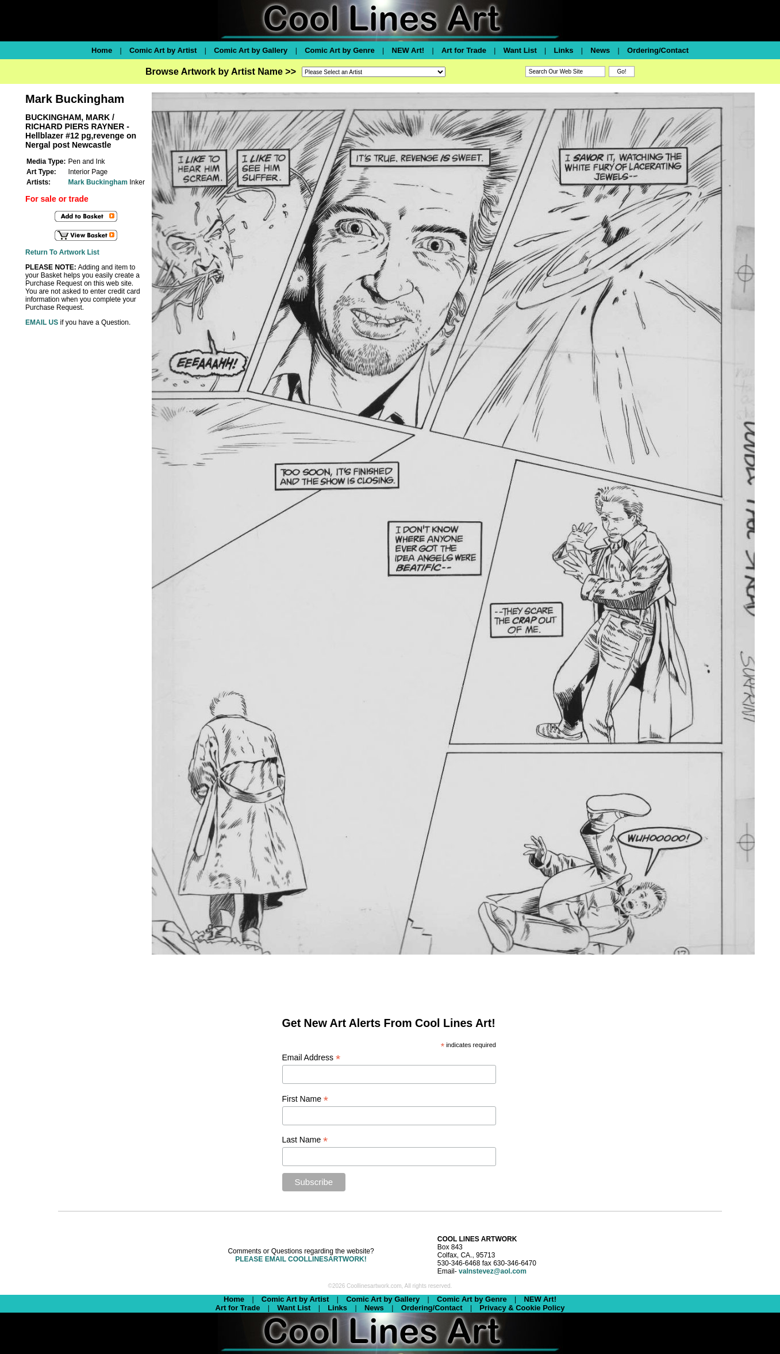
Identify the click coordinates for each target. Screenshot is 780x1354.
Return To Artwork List (62, 252)
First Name (305, 1099)
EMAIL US (41, 322)
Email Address (311, 1057)
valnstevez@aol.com (493, 1271)
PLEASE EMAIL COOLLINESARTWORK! (300, 1259)
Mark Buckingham (98, 182)
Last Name (305, 1139)
